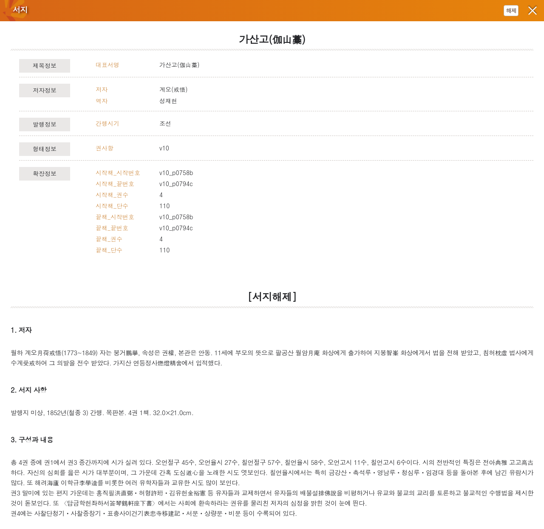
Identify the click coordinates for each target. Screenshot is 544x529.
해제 (511, 10)
